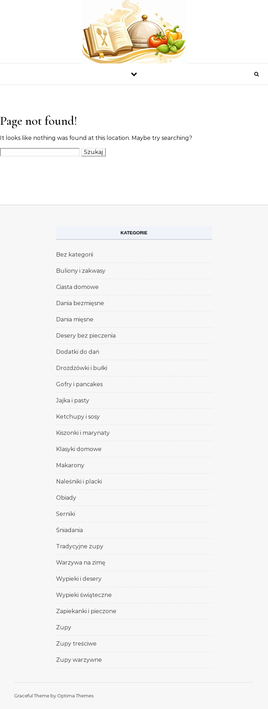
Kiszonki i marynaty (83, 433)
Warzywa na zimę (80, 562)
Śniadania (69, 530)
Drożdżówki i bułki (81, 368)
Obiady (66, 497)
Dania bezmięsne (80, 303)
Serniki (65, 514)
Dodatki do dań (77, 352)
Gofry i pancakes (79, 384)
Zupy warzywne (79, 659)
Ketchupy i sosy (78, 416)
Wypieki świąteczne (84, 595)
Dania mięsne (74, 319)
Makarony (70, 465)
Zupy (63, 627)
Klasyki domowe (79, 449)
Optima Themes (75, 695)
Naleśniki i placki (79, 481)
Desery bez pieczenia (86, 335)
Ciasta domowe (77, 287)
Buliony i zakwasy (80, 270)
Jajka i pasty (72, 400)
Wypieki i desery (79, 578)
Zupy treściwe (76, 643)
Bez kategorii (74, 254)
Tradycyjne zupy (79, 546)
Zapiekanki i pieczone (86, 611)
